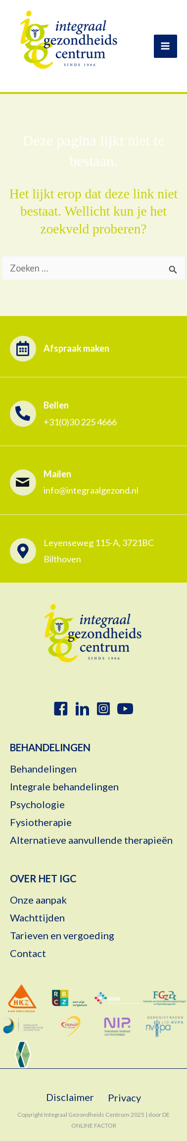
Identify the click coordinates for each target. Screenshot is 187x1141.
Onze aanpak (38, 900)
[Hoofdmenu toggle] (165, 46)
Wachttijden (37, 918)
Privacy (124, 1097)
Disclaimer (70, 1097)
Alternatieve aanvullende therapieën (91, 840)
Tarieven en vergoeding (62, 935)
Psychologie (37, 804)
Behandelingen (43, 769)
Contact (28, 953)
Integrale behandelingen (66, 786)
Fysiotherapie (41, 822)
